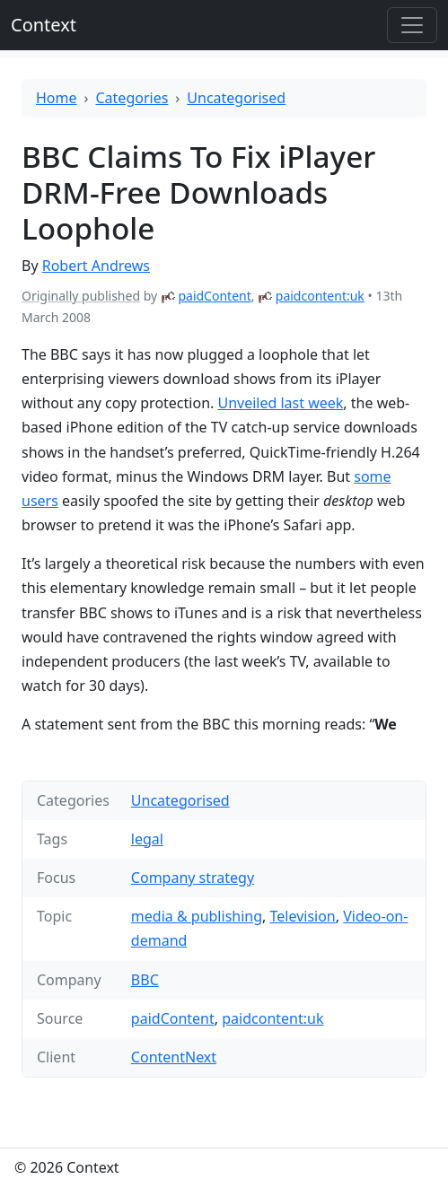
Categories (132, 98)
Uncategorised (236, 98)
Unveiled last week (280, 403)
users (40, 501)
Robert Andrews (96, 265)
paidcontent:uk (320, 295)
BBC (145, 980)
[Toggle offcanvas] (412, 25)
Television (303, 916)
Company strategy (192, 877)
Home (56, 98)
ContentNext (173, 1057)
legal (147, 839)
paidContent (214, 295)
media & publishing (196, 916)
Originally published (81, 295)
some (372, 476)
